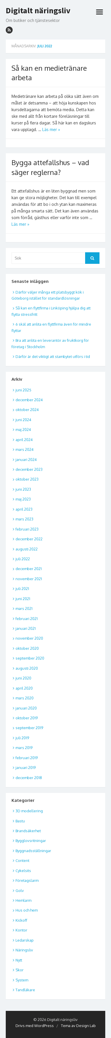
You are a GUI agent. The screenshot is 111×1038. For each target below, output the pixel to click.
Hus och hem (27, 910)
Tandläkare (25, 989)
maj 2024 (23, 429)
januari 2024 (26, 459)
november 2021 (29, 578)
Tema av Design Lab (78, 1025)
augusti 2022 (27, 549)
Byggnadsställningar (33, 850)
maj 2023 (23, 499)
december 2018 (29, 777)
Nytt (19, 960)
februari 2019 (27, 757)
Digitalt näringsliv (38, 11)
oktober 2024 (27, 409)
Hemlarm (23, 900)
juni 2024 (23, 419)
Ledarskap (25, 940)
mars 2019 (24, 747)
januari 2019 (26, 767)
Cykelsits (23, 870)
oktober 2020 (27, 648)
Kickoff (21, 920)
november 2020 (29, 638)
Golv (20, 890)
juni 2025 (23, 390)
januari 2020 (26, 708)
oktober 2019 (27, 718)
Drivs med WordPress (35, 1025)
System (22, 980)
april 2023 (24, 509)
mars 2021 (24, 608)
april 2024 (24, 439)
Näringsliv (24, 950)
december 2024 (29, 399)
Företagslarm (27, 880)
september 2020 (30, 658)
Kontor (21, 930)
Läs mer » (51, 129)
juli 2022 (23, 559)
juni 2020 (23, 678)
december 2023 (29, 469)
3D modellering (29, 811)
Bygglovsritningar (31, 840)
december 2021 (29, 568)
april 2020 (24, 688)
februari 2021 (27, 618)
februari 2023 (27, 529)
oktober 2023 (27, 479)
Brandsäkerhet (28, 830)
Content (22, 860)
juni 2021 (23, 598)
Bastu (20, 821)
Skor (20, 970)
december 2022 (29, 539)
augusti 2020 (27, 668)
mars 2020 (25, 698)
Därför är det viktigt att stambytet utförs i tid (53, 356)
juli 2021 (22, 588)
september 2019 (29, 727)
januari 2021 (26, 628)
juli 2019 (22, 737)
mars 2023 (24, 519)
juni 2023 (23, 489)
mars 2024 (25, 449)
